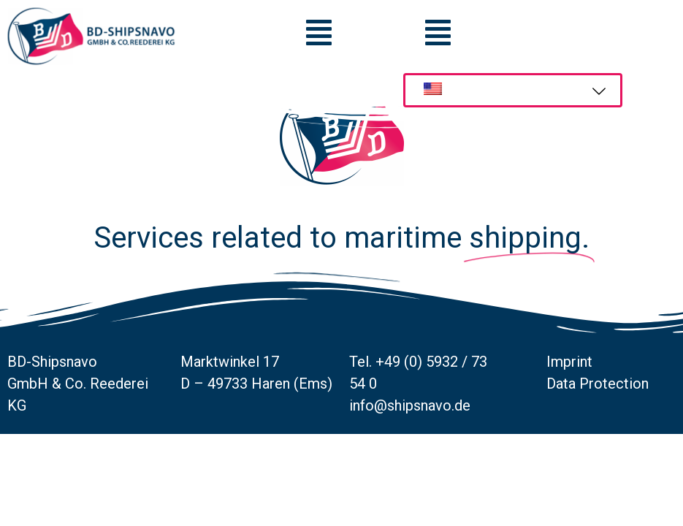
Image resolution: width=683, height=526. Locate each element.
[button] (438, 32)
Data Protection (597, 429)
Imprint (569, 407)
